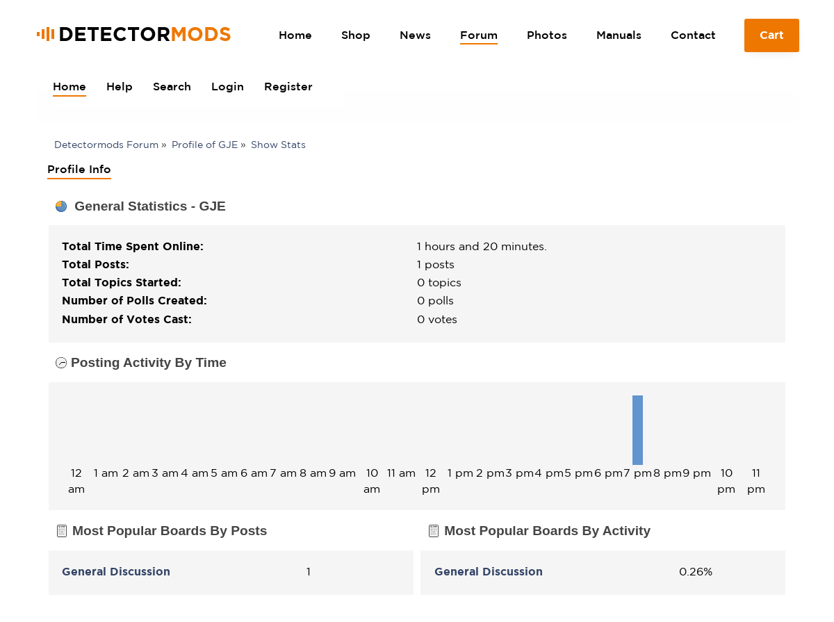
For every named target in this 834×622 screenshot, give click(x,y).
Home (295, 34)
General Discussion (116, 571)
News (415, 34)
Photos (547, 34)
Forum (479, 34)
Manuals (618, 34)
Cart (772, 40)
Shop (355, 34)
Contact (693, 34)
